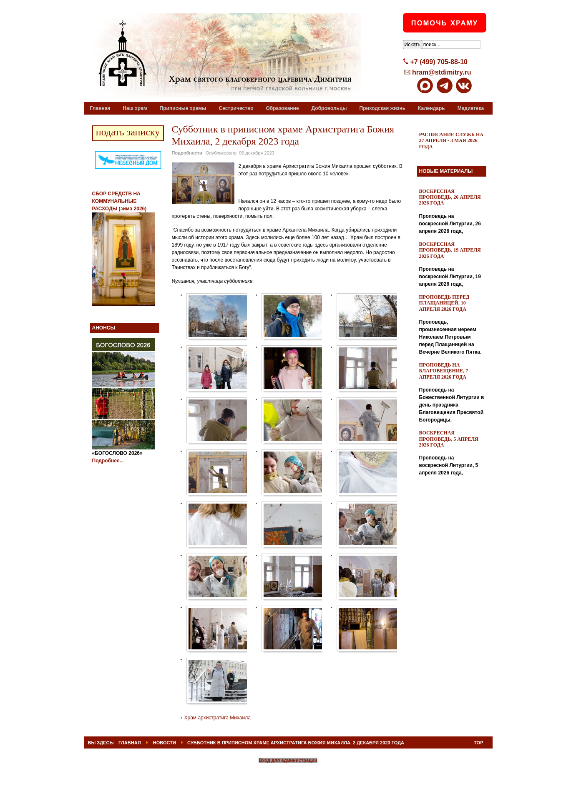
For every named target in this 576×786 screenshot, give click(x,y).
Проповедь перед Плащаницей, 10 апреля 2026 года (444, 303)
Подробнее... (108, 461)
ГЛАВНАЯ (129, 742)
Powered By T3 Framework (288, 771)
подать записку (128, 132)
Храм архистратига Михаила (217, 718)
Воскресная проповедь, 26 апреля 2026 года (450, 197)
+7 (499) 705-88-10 (439, 61)
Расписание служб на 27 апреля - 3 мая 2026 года (451, 141)
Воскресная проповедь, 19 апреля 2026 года (450, 250)
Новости (164, 742)
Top (478, 742)
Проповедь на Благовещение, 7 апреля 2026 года (443, 371)
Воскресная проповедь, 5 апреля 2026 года (448, 439)
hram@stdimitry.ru (441, 72)
